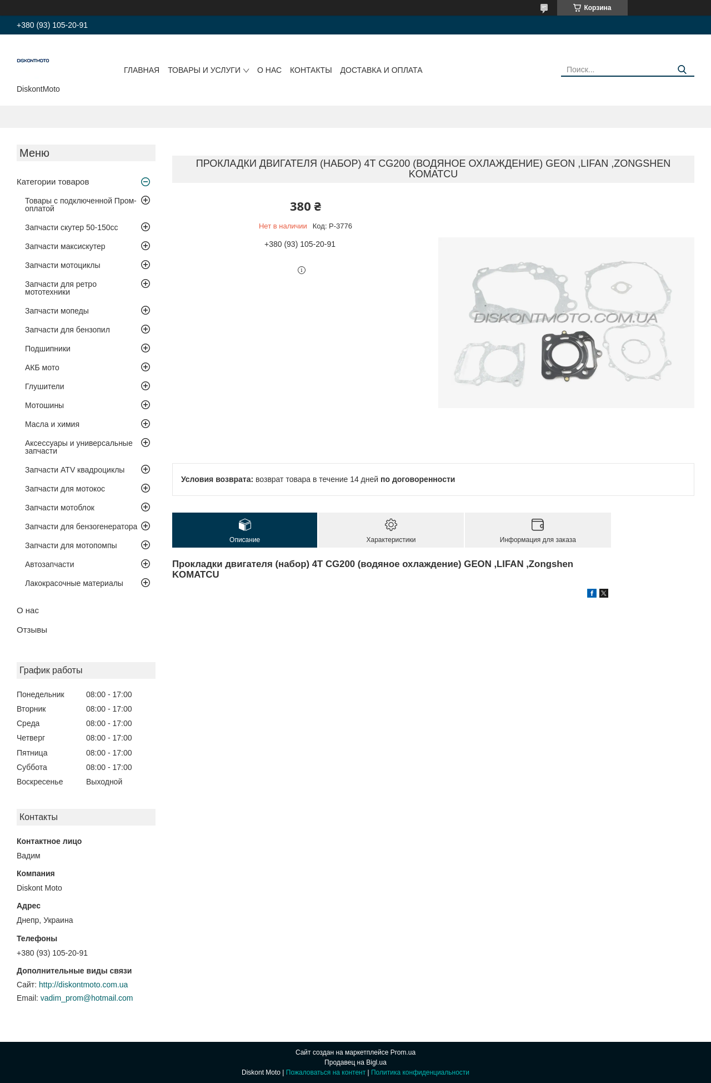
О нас (269, 70)
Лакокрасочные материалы (74, 583)
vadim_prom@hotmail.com (87, 997)
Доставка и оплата (382, 70)
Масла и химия (52, 424)
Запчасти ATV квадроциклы (74, 469)
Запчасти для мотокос (65, 488)
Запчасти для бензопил (67, 329)
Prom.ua (402, 1052)
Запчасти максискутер (65, 246)
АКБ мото (42, 367)
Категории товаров (53, 181)
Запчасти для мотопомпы (71, 545)
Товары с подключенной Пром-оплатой (81, 204)
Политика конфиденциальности (420, 1072)
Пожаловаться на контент (325, 1072)
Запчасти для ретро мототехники (61, 288)
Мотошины (44, 405)
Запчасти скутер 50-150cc (71, 227)
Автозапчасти (49, 564)
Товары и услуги (204, 70)
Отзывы (32, 629)
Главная (141, 70)
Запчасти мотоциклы (63, 265)
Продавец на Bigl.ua (355, 1062)
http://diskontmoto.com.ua (83, 984)
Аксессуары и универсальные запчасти (79, 447)
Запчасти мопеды (57, 310)
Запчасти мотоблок (59, 507)
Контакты (311, 70)
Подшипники (48, 348)
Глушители (44, 386)
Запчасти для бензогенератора (81, 526)
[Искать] (681, 70)
